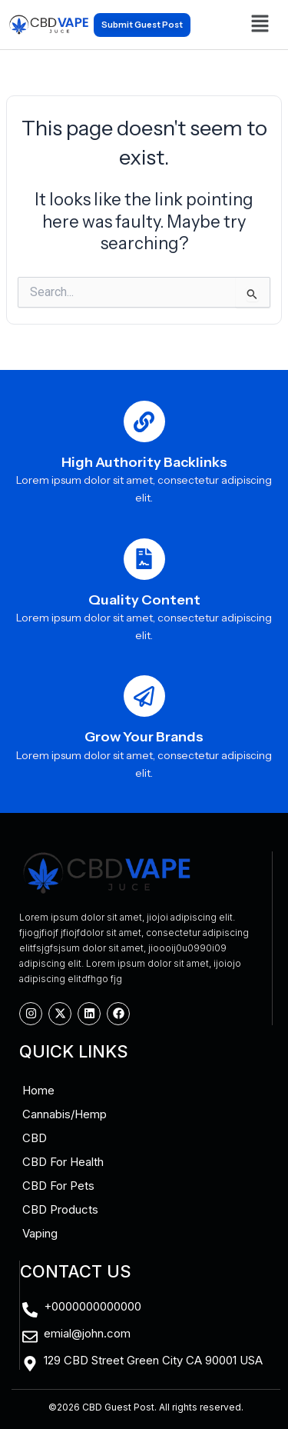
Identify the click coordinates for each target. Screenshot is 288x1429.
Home (38, 1090)
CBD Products (60, 1209)
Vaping (40, 1233)
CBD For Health (63, 1161)
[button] (259, 25)
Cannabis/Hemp (64, 1114)
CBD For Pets (58, 1185)
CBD (34, 1138)
